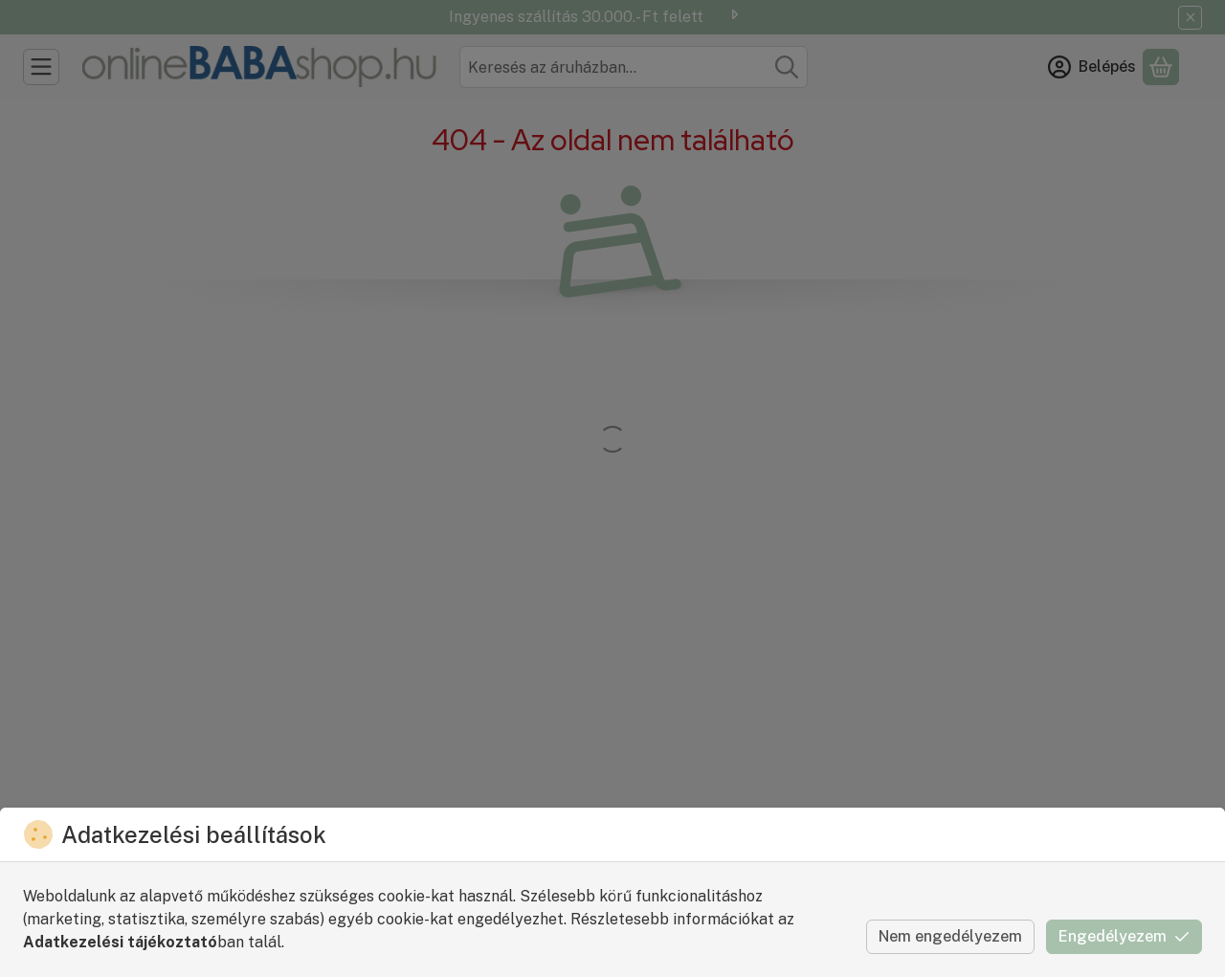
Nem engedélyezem (950, 936)
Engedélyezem (1124, 936)
